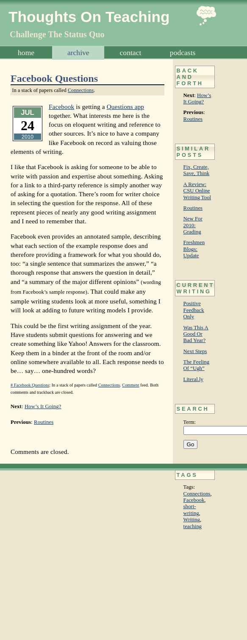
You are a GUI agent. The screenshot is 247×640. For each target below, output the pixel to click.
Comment (130, 385)
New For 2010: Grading (193, 225)
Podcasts (183, 52)
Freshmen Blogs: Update (194, 249)
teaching (192, 526)
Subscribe (130, 66)
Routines (193, 119)
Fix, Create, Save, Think (196, 170)
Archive (78, 52)
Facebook (194, 500)
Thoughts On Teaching (89, 16)
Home (26, 52)
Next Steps (195, 351)
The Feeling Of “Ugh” (196, 365)
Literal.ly (193, 379)
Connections (197, 494)
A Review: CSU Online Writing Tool (197, 190)
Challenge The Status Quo (57, 34)
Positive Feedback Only (193, 310)
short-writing (191, 510)
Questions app (125, 106)
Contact (131, 52)
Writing (191, 520)
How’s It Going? (197, 98)
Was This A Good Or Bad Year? (195, 334)
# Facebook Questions (30, 385)
